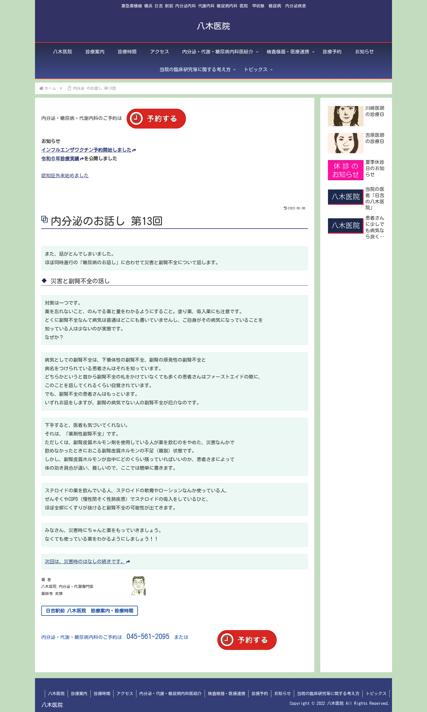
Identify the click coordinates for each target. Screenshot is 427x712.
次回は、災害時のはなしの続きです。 (87, 561)
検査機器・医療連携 (226, 694)
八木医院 (56, 694)
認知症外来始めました (65, 175)
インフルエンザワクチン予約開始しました (88, 150)
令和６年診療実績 (62, 158)
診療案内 (79, 694)
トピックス (376, 694)
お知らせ (282, 694)
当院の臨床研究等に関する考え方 (328, 694)
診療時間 (102, 694)
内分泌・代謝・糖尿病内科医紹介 (170, 694)
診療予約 (259, 694)
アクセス (125, 694)
